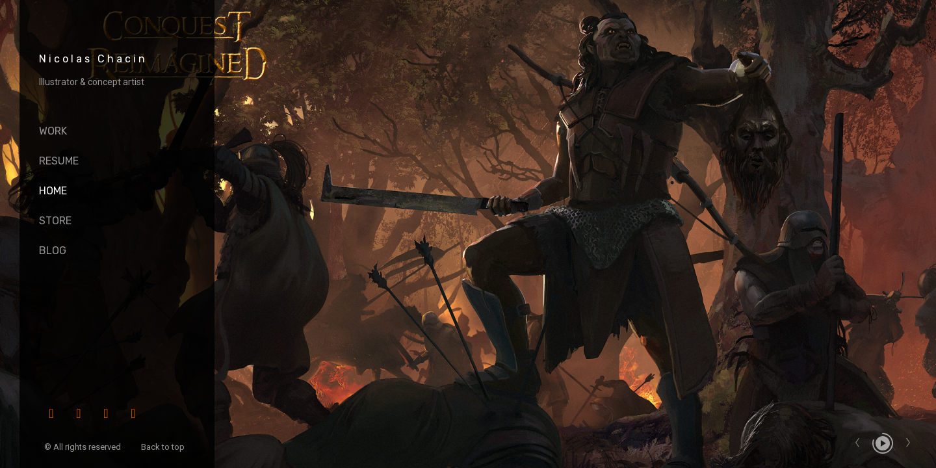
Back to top (164, 447)
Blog (52, 250)
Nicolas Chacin (93, 59)
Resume (59, 161)
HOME (53, 191)
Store (55, 220)
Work (53, 131)
